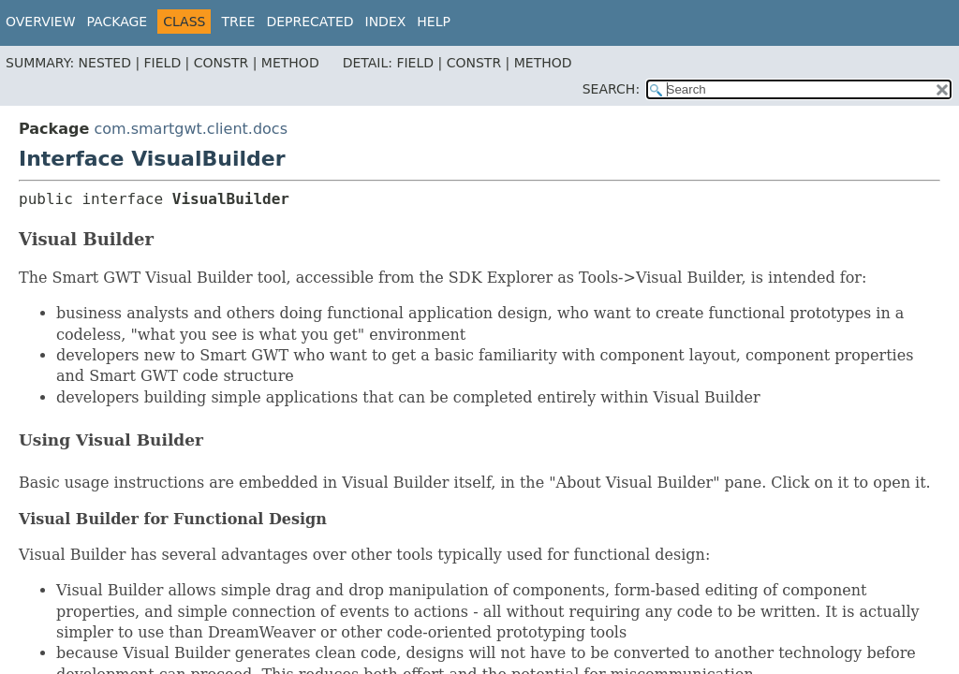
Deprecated (309, 21)
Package (117, 21)
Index (385, 21)
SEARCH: (611, 88)
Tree (238, 21)
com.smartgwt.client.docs (191, 129)
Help (433, 21)
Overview (41, 21)
